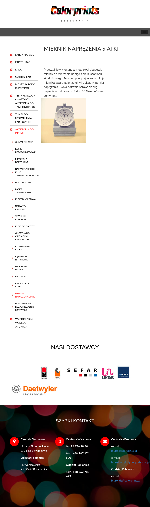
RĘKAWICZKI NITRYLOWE (21, 258)
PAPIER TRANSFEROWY (23, 191)
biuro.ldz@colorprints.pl (126, 480)
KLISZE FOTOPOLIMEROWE (25, 150)
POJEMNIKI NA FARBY (22, 248)
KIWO (18, 69)
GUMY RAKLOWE (24, 142)
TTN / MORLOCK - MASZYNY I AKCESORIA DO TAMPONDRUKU (25, 101)
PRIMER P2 (20, 276)
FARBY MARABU (24, 54)
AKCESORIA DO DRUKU (24, 131)
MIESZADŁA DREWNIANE (21, 161)
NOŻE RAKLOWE (23, 182)
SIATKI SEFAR (23, 76)
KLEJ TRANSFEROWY (25, 199)
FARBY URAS (22, 62)
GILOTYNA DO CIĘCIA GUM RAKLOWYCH (22, 236)
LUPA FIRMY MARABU (21, 268)
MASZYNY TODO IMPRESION (25, 86)
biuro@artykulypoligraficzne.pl (130, 462)
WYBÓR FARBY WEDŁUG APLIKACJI (24, 322)
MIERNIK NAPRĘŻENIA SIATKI (25, 295)
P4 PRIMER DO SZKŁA (22, 285)
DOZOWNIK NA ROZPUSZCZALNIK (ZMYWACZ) (24, 306)
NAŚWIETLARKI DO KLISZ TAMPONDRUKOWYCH (26, 172)
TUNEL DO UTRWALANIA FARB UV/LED (23, 118)
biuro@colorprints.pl (124, 450)
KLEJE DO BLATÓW (25, 226)
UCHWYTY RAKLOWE (20, 208)
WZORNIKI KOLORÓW (20, 218)
